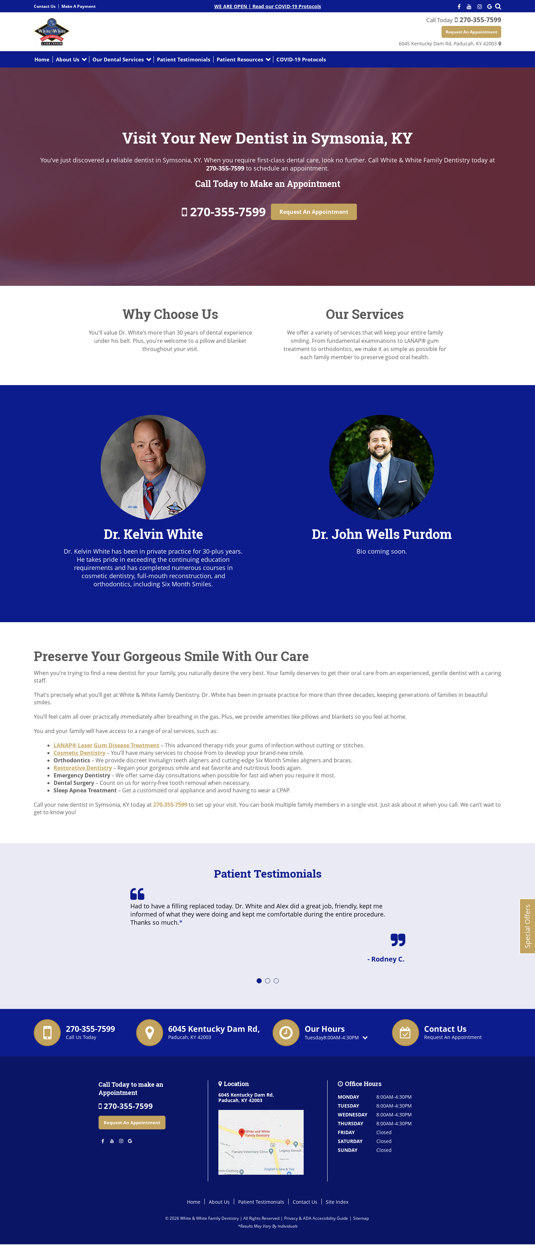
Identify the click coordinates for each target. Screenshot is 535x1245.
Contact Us (45, 6)
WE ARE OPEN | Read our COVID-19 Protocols (267, 6)
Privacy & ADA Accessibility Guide (316, 1218)
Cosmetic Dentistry (79, 753)
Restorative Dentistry (83, 768)
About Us (67, 59)
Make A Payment (78, 6)
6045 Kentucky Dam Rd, (448, 44)
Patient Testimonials (183, 59)
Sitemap (361, 1218)
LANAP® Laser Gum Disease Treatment (106, 745)
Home (41, 59)
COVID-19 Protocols (301, 59)
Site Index (337, 1202)
